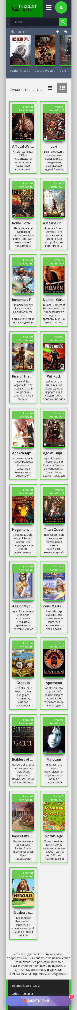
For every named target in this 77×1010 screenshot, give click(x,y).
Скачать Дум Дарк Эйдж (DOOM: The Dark (45, 70)
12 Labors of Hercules (23, 913)
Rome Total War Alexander (23, 223)
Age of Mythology (23, 606)
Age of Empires (54, 453)
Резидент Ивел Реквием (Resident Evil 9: (20, 70)
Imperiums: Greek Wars (23, 836)
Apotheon (54, 683)
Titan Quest (54, 529)
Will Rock (54, 376)
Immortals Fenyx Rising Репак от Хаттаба (23, 300)
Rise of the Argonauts (23, 376)
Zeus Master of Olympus (54, 606)
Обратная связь (23, 994)
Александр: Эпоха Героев (23, 453)
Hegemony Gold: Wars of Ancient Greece (23, 529)
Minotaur (54, 759)
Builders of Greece (23, 759)
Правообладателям (26, 986)
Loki (54, 146)
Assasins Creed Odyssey (54, 223)
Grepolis (23, 683)
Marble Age (54, 836)
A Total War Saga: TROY (23, 146)
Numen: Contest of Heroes (54, 300)
